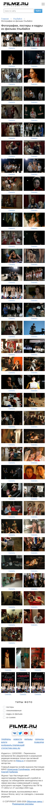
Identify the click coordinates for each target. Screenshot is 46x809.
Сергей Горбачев (9, 772)
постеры (10, 707)
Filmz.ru (20, 761)
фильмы (28, 739)
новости (17, 739)
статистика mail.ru (10, 748)
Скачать (12, 48)
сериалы (39, 739)
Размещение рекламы (23, 804)
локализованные (13, 710)
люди (20, 742)
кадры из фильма (14, 714)
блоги (4, 742)
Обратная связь (34, 801)
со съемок (10, 717)
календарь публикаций (12, 745)
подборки (39, 742)
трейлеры (6, 739)
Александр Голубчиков (18, 769)
